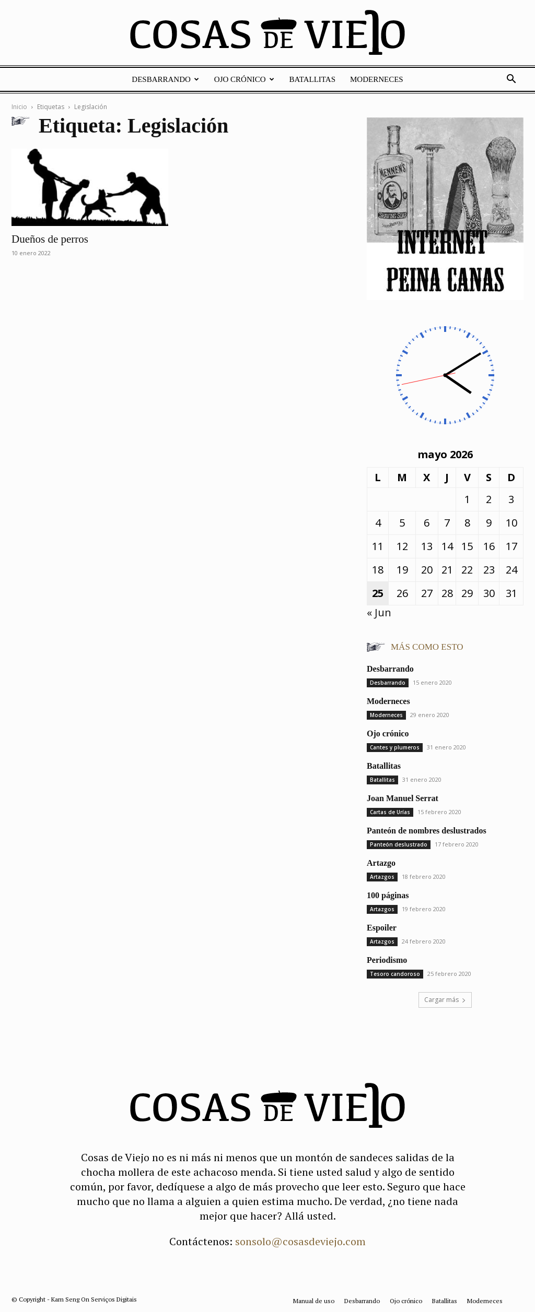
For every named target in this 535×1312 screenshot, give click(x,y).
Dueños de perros (49, 239)
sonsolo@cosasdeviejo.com (300, 1241)
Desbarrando (165, 79)
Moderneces (376, 79)
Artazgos (382, 876)
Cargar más (445, 999)
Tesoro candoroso (395, 973)
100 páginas (388, 895)
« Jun (379, 612)
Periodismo (387, 960)
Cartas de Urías (390, 812)
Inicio (19, 106)
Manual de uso (313, 1301)
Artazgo (381, 862)
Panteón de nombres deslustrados (426, 830)
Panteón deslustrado (398, 844)
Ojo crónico (244, 79)
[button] (511, 79)
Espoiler (382, 927)
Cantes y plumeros (395, 747)
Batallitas (312, 79)
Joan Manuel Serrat (402, 798)
